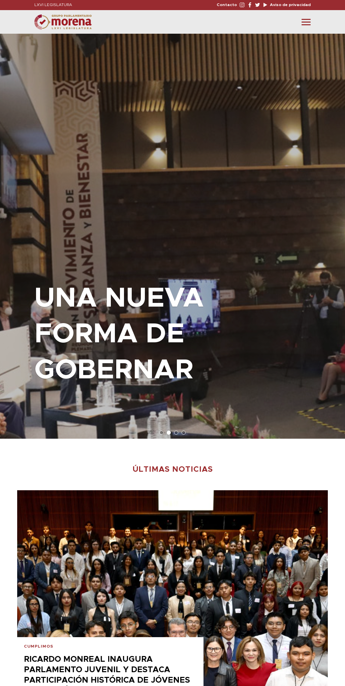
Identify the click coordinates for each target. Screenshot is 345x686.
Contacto (227, 5)
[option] (172, 233)
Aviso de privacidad (290, 5)
